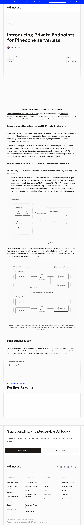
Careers (46, 490)
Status (27, 501)
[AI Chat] (70, 8)
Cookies (65, 494)
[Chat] (75, 467)
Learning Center (31, 486)
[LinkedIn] (61, 467)
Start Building (23, 450)
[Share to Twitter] (68, 61)
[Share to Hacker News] (75, 61)
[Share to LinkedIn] (72, 61)
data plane (31, 183)
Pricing (9, 501)
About (46, 482)
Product (10, 61)
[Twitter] (57, 467)
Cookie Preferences (69, 499)
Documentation (12, 497)
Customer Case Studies (31, 495)
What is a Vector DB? (31, 506)
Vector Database (13, 482)
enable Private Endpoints (29, 171)
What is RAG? (30, 511)
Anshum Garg (15, 47)
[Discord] (71, 467)
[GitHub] (68, 467)
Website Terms (67, 486)
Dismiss (73, 1)
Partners (47, 486)
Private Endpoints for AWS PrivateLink (22, 114)
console (63, 180)
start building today (59, 353)
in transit (39, 146)
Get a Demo (60, 450)
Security (10, 505)
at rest (29, 146)
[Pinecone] (14, 7)
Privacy (64, 490)
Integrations (11, 509)
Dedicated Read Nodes (12, 487)
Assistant (10, 492)
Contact (47, 499)
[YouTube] (64, 467)
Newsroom (47, 494)
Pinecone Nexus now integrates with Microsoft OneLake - (36, 2)
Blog (27, 490)
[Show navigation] (75, 8)
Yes (11, 365)
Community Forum (31, 482)
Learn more (63, 351)
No (18, 365)
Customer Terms (68, 482)
